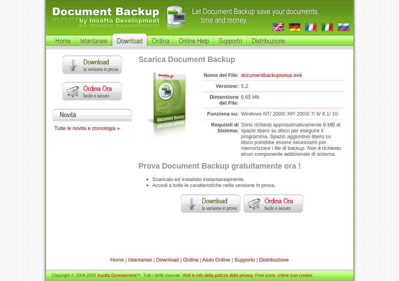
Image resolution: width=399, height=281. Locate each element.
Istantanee (140, 260)
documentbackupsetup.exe (271, 75)
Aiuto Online (216, 260)
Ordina (190, 260)
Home (117, 260)
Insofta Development (116, 275)
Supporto (244, 260)
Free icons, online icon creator (283, 275)
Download (167, 260)
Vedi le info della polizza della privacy (217, 275)
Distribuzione (274, 260)
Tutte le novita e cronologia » (87, 128)
